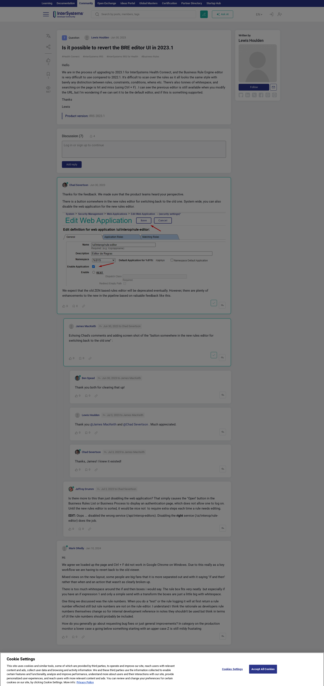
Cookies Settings (232, 671)
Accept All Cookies (263, 671)
